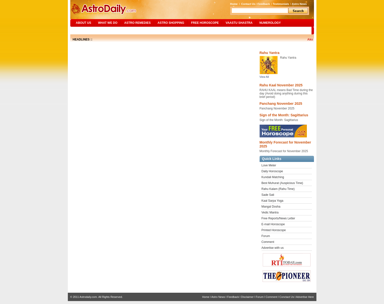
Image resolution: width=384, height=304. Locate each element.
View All (264, 76)
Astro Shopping (170, 23)
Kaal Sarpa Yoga (272, 200)
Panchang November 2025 (281, 104)
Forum (266, 236)
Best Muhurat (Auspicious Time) (282, 183)
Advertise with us (273, 248)
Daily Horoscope (272, 171)
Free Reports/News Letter (278, 218)
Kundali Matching (273, 177)
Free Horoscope (205, 23)
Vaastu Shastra (239, 23)
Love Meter (269, 165)
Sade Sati (268, 195)
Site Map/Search (87, 30)
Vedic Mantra (270, 212)
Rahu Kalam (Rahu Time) (278, 189)
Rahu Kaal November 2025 (281, 85)
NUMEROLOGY (270, 23)
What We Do (107, 23)
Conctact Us (286, 296)
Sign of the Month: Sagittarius (284, 115)
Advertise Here (305, 296)
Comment (268, 242)
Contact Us (248, 3)
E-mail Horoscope (273, 224)
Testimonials (281, 3)
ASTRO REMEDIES (137, 23)
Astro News (299, 3)
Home (234, 3)
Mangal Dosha (271, 206)
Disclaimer (247, 296)
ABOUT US (83, 23)
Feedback (263, 3)
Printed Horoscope (274, 230)
